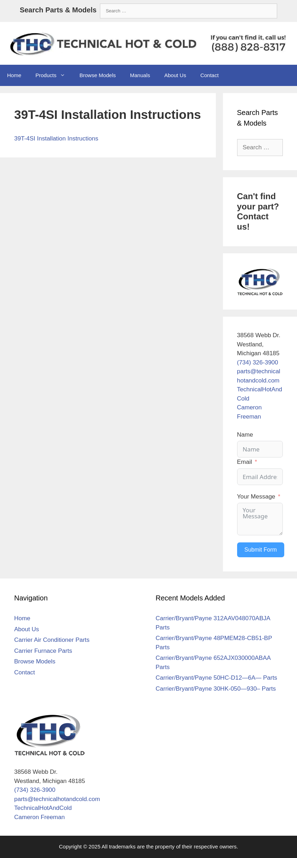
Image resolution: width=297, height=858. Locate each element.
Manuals (140, 75)
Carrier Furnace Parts (43, 650)
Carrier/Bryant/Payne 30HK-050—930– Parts (216, 688)
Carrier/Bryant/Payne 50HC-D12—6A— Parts (216, 677)
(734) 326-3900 (257, 362)
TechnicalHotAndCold (43, 808)
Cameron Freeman (39, 817)
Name (245, 434)
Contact (209, 75)
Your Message (256, 496)
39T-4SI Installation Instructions (56, 138)
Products (53, 75)
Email (244, 462)
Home (14, 75)
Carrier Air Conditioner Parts (52, 640)
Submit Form (261, 550)
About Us (175, 75)
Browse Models (97, 75)
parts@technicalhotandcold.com (57, 799)
